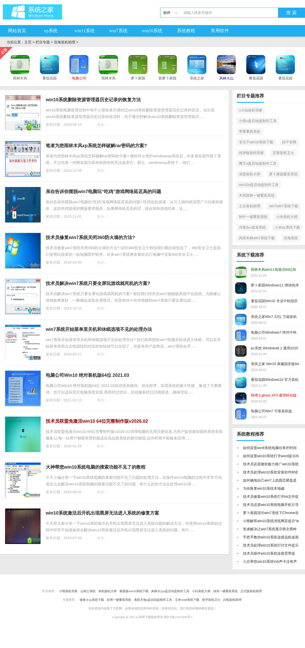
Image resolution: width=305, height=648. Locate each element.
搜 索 (291, 12)
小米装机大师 (287, 217)
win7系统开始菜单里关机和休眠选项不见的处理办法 (99, 329)
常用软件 (220, 30)
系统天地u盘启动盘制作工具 (153, 600)
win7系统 (118, 30)
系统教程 (186, 30)
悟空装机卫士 (211, 600)
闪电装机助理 (232, 600)
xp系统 (51, 30)
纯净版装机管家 (251, 153)
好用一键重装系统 (119, 600)
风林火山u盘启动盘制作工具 (170, 591)
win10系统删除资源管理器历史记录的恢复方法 (93, 99)
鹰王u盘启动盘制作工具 (258, 163)
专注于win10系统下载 (256, 142)
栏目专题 (43, 42)
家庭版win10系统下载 (133, 591)
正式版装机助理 (251, 591)
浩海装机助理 (64, 42)
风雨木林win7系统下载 (257, 238)
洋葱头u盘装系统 (252, 227)
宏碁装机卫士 (283, 153)
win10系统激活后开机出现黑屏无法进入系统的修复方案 (102, 513)
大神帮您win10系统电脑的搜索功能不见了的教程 (95, 467)
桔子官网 (289, 142)
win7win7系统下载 (283, 206)
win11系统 (84, 30)
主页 (28, 42)
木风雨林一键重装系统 (256, 195)
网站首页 (17, 30)
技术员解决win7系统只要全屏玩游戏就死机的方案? (98, 283)
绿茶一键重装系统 (225, 591)
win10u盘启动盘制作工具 (259, 185)
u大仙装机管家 (250, 110)
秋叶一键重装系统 (253, 217)
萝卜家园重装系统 (283, 174)
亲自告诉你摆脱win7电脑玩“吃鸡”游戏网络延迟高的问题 (103, 191)
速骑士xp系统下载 (92, 600)
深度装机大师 (249, 174)
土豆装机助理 (249, 206)
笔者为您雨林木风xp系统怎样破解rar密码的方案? (96, 145)
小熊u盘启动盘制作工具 (258, 121)
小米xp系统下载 (287, 227)
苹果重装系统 (249, 131)
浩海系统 (291, 238)
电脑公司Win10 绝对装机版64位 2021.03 (87, 375)
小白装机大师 (201, 591)
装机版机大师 (107, 591)
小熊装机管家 (68, 591)
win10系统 (152, 30)
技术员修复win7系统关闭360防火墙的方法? (90, 237)
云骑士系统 (88, 591)
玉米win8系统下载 (187, 600)
